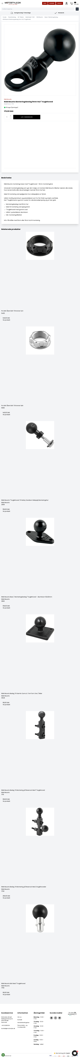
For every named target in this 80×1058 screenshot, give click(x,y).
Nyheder (51, 3)
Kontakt (19, 1020)
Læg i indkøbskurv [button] (27, 117)
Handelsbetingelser (23, 1022)
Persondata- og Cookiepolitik (22, 1026)
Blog (44, 3)
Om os (19, 1017)
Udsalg (59, 3)
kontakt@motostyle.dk (7, 1028)
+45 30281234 (5, 1025)
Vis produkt (6, 320)
